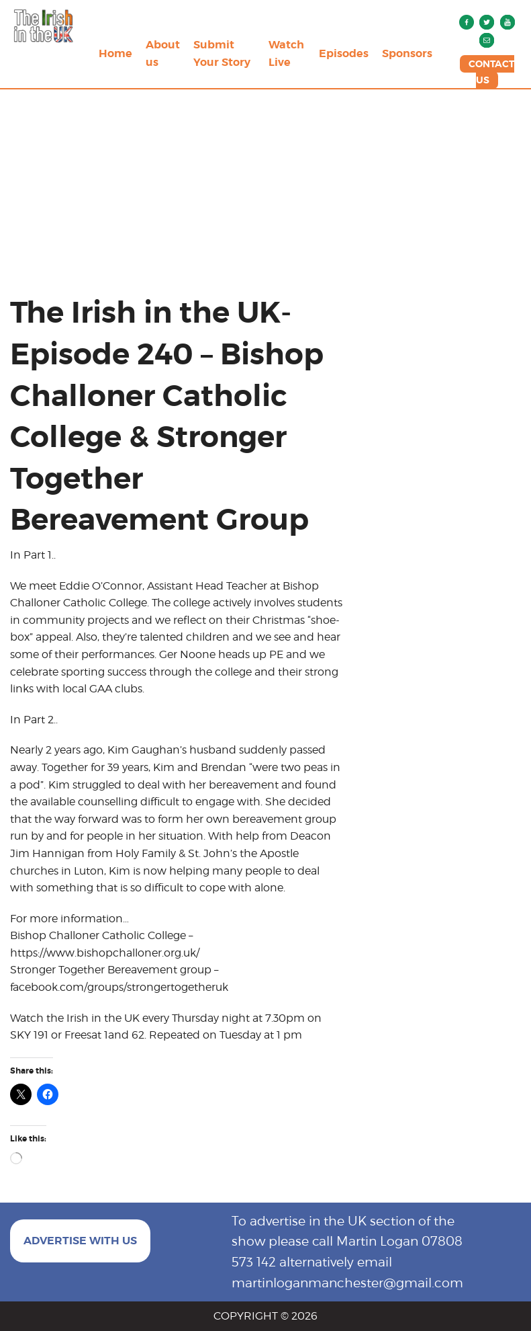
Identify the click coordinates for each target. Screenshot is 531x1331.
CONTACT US (491, 72)
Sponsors (407, 53)
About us (163, 53)
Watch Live (286, 53)
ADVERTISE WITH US (80, 1241)
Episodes (344, 53)
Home (115, 53)
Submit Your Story (221, 53)
